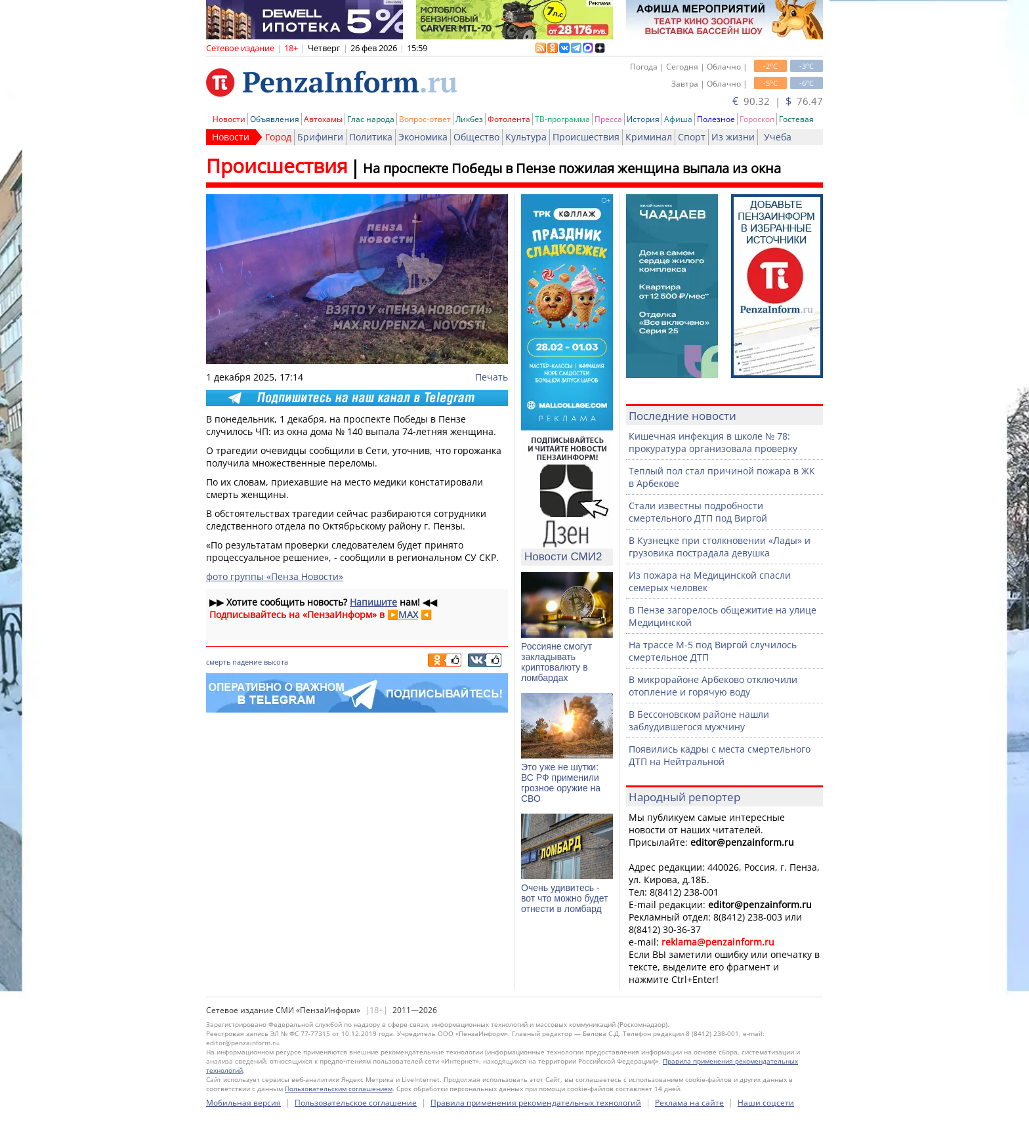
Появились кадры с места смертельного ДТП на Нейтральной (719, 755)
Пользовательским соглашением (338, 1088)
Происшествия (586, 137)
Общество (476, 137)
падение (247, 662)
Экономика (423, 137)
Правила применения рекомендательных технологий (535, 1102)
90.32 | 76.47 (777, 101)
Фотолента (509, 119)
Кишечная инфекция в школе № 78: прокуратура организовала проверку (713, 442)
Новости (229, 119)
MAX (408, 614)
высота (276, 662)
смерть (218, 662)
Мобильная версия (243, 1102)
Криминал (648, 137)
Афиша (678, 119)
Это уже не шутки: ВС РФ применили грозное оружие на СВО (560, 783)
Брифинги (320, 137)
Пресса (608, 119)
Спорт (691, 137)
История (643, 119)
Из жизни (733, 137)
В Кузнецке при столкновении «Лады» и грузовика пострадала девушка (719, 546)
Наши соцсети (766, 1102)
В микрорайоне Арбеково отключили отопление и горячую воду (713, 685)
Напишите (373, 602)
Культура (526, 137)
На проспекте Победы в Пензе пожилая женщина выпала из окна (572, 168)
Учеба (777, 137)
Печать (491, 377)
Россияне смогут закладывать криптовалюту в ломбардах (556, 662)
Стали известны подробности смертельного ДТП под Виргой (698, 511)
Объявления (274, 119)
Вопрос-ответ (425, 119)
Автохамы (323, 119)
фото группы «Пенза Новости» (274, 576)
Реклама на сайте (689, 1102)
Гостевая (796, 119)
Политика (370, 137)
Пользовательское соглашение (356, 1102)
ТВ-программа (562, 119)
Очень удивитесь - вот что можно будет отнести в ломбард (564, 898)
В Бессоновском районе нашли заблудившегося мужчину (699, 720)
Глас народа (370, 119)
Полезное (716, 119)
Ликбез (469, 119)
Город (278, 137)
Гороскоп (757, 119)
